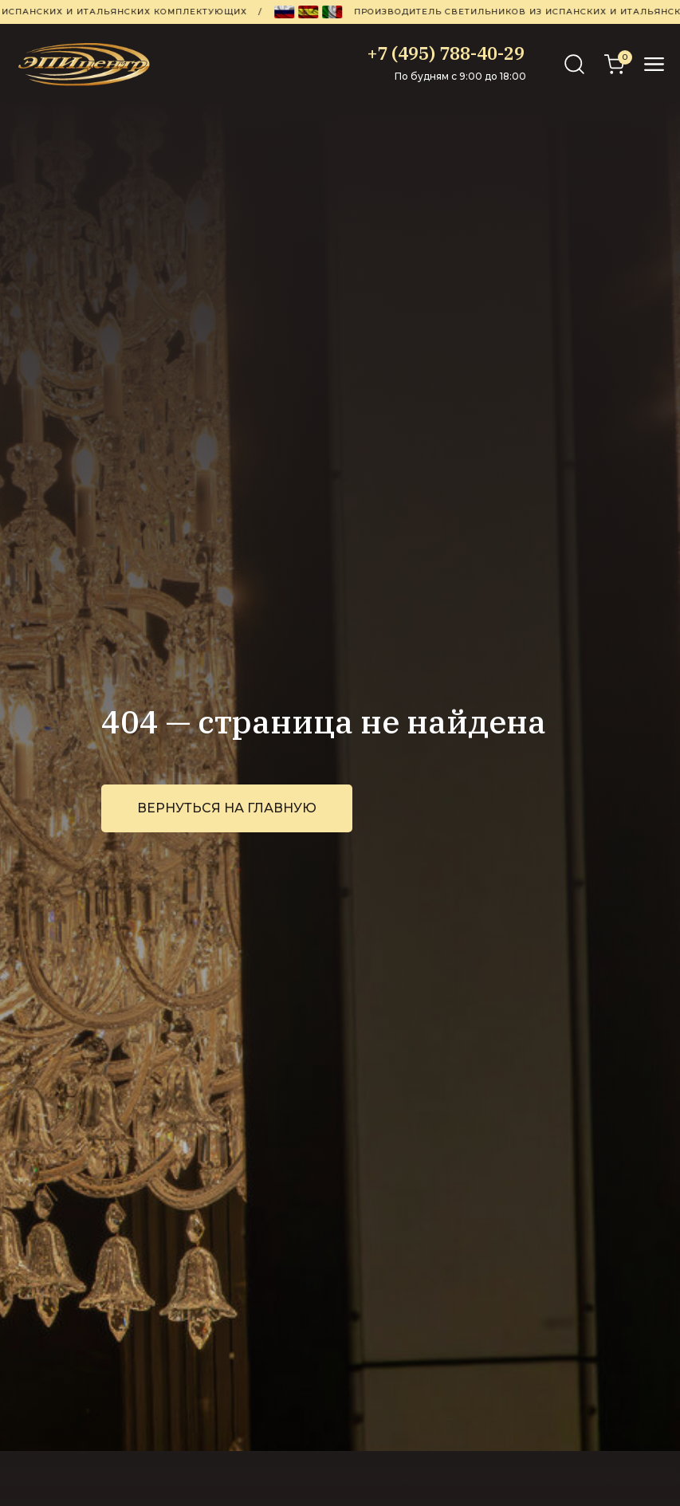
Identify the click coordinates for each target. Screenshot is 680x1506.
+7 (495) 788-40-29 (446, 53)
